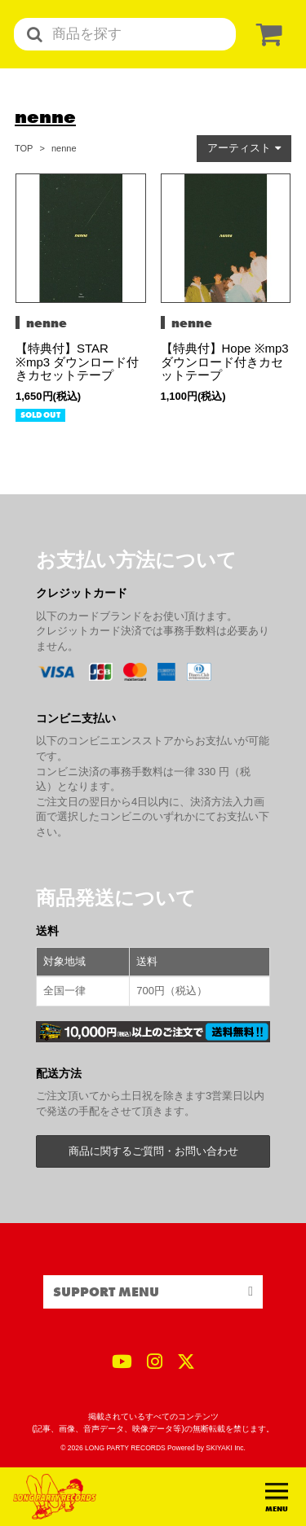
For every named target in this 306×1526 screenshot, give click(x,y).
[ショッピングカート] (266, 34)
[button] (244, 148)
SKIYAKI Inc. (226, 1448)
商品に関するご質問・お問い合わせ (153, 1151)
